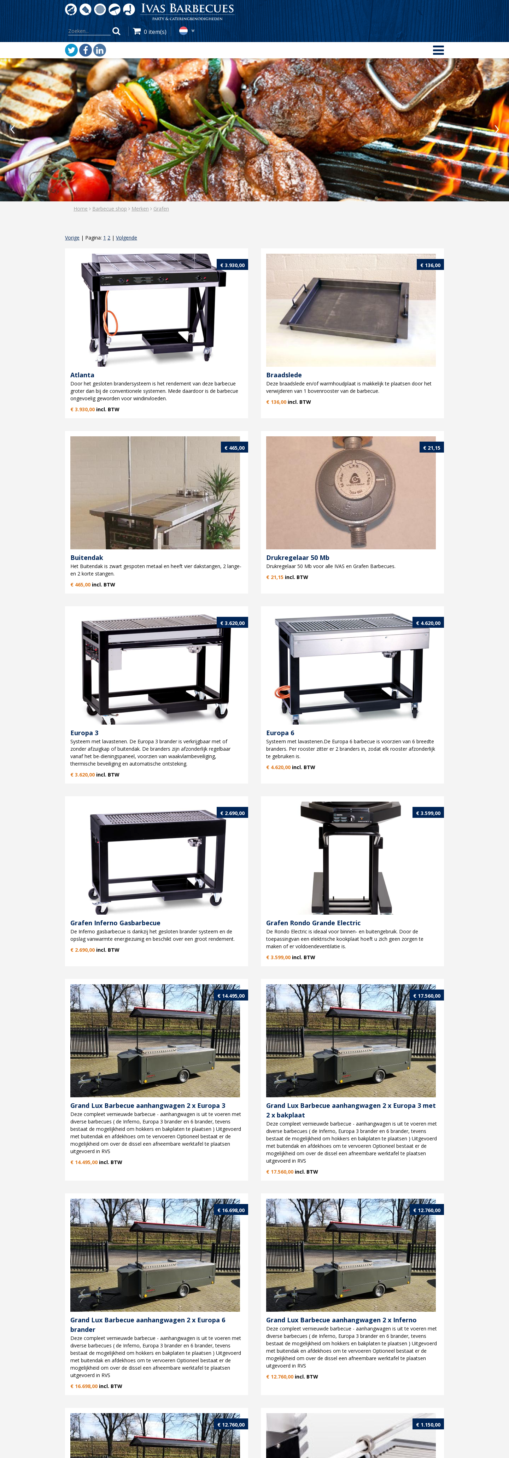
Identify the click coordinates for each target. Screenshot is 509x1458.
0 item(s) (155, 32)
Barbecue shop (109, 208)
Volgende (126, 237)
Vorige (72, 237)
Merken (140, 208)
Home (81, 208)
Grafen (161, 208)
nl (183, 30)
